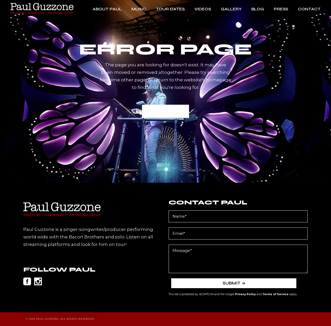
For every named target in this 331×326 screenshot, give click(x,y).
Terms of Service (275, 294)
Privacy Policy (245, 294)
